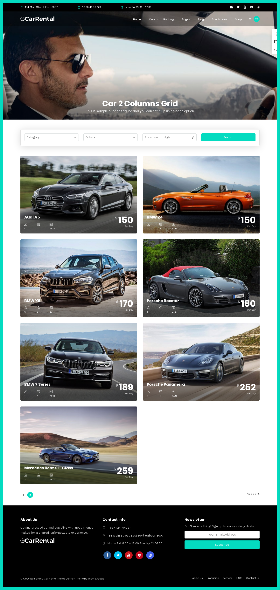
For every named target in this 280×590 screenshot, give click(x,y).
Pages (186, 19)
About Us (197, 578)
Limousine (213, 578)
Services (228, 578)
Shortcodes (219, 19)
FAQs (239, 578)
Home (137, 19)
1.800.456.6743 (89, 7)
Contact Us (253, 578)
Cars (152, 19)
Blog (201, 19)
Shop (238, 19)
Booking (168, 19)
